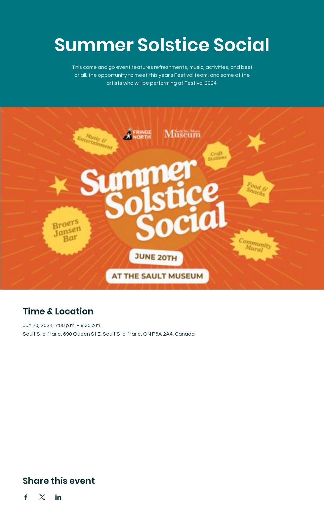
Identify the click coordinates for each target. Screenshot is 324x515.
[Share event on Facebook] (26, 497)
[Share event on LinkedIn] (58, 497)
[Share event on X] (42, 497)
